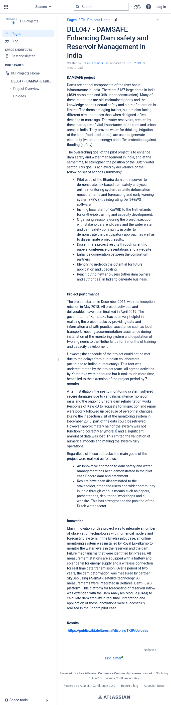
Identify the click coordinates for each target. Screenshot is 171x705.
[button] (5, 7)
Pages (72, 20)
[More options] (159, 20)
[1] (115, 431)
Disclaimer (114, 658)
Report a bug (129, 686)
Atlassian (114, 697)
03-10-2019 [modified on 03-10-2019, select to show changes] (133, 63)
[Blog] (28, 41)
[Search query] (101, 7)
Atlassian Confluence (94, 686)
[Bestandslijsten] (28, 56)
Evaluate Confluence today (121, 678)
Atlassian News (154, 686)
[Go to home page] (21, 7)
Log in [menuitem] (161, 7)
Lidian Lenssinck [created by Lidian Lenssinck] (93, 63)
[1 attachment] (116, 20)
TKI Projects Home (95, 20)
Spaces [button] (41, 7)
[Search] (78, 7)
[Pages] (28, 33)
